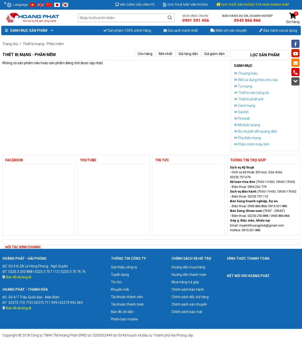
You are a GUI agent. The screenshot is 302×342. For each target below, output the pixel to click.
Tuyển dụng (120, 275)
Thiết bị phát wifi (248, 99)
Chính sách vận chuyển (189, 304)
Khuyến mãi (120, 289)
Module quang (247, 125)
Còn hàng (145, 54)
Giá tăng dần (188, 54)
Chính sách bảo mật (187, 312)
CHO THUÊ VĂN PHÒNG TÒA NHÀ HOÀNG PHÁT (252, 4)
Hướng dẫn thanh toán (189, 275)
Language (17, 4)
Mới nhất (165, 54)
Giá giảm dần (214, 54)
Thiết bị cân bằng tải (251, 93)
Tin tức (116, 282)
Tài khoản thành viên (127, 297)
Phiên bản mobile (124, 319)
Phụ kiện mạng (247, 138)
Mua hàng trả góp (185, 282)
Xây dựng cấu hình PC (135, 4)
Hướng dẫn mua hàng (188, 267)
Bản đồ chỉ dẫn (122, 312)
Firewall (242, 118)
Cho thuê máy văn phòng (185, 4)
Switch (241, 112)
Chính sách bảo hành (188, 289)
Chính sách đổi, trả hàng (190, 297)
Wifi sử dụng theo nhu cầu (256, 80)
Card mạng (244, 106)
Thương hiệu (245, 73)
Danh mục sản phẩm (28, 30)
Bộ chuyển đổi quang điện (255, 131)
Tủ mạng (243, 86)
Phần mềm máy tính (251, 144)
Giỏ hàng (293, 18)
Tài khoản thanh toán (127, 304)
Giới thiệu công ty (124, 267)
